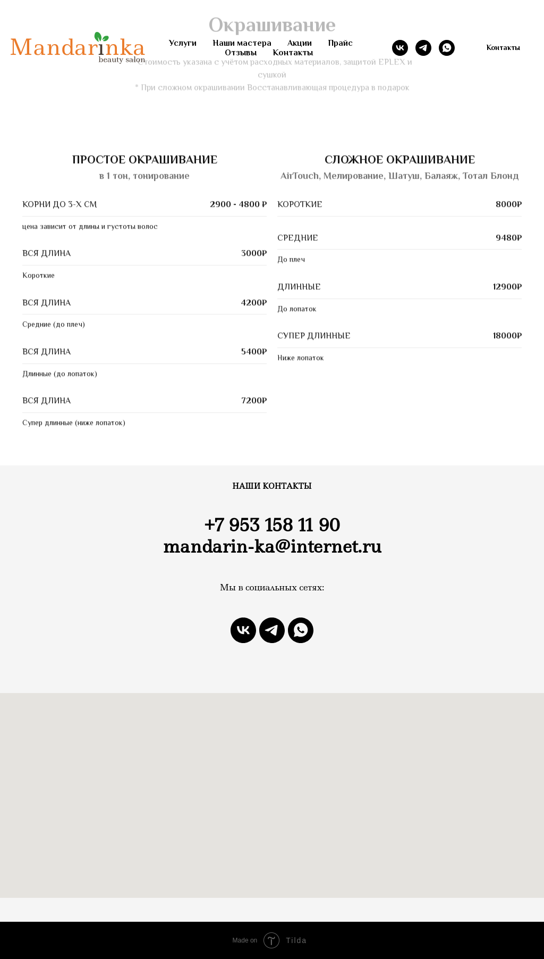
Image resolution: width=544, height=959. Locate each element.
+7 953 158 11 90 (271, 525)
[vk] (400, 48)
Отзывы (241, 52)
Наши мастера (241, 43)
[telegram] (423, 48)
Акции (299, 43)
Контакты (293, 52)
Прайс (340, 43)
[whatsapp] (447, 48)
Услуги (183, 43)
